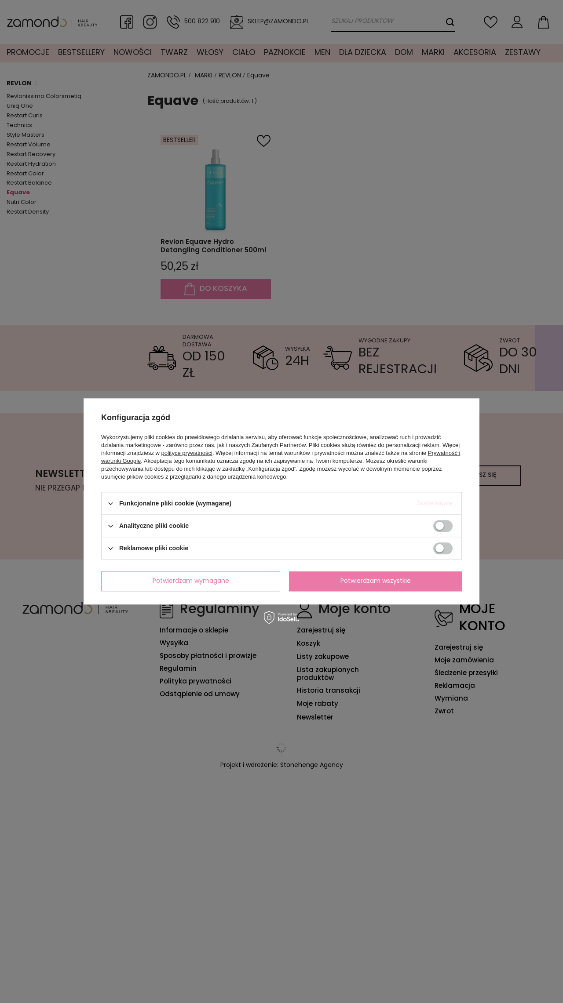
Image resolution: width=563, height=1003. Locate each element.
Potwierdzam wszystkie (375, 581)
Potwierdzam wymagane (191, 581)
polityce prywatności (186, 453)
